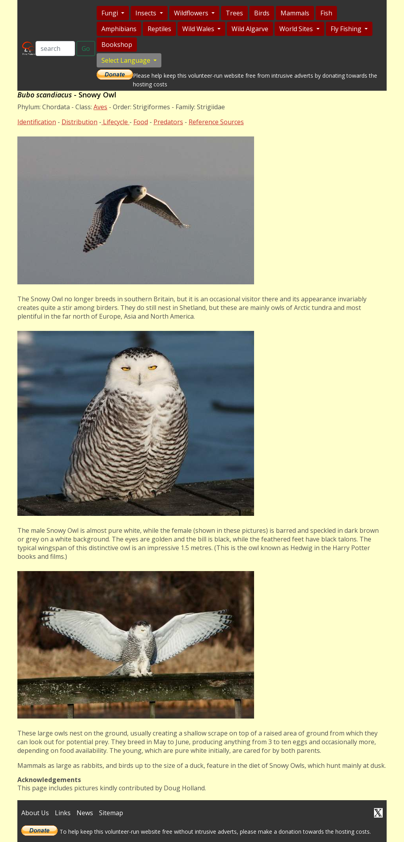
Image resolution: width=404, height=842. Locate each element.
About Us (35, 812)
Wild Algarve (250, 28)
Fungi (110, 13)
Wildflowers (192, 13)
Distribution (79, 122)
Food (140, 122)
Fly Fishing (347, 28)
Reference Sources (216, 122)
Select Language (126, 60)
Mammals (295, 13)
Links (63, 812)
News (85, 812)
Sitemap (111, 812)
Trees (234, 13)
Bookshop (116, 44)
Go (86, 48)
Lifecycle (115, 122)
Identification (36, 122)
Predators (168, 122)
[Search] (55, 48)
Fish (326, 13)
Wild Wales (199, 28)
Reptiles (159, 28)
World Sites (296, 28)
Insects (146, 13)
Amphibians (119, 28)
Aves (100, 107)
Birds (261, 13)
